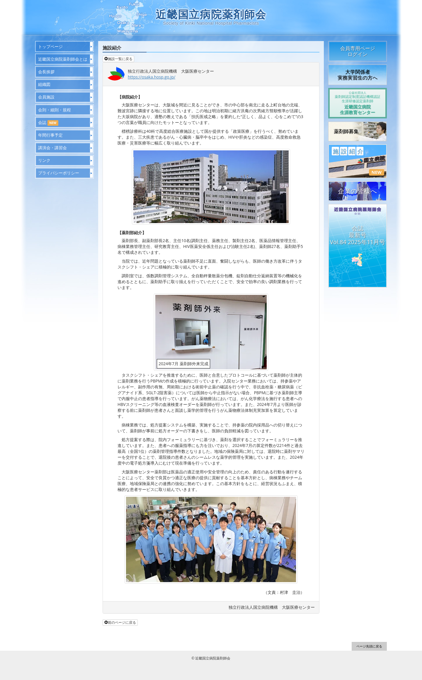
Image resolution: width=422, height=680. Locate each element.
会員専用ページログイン (357, 51)
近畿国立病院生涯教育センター (357, 103)
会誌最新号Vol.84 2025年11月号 (357, 235)
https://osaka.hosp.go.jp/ (151, 77)
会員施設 (46, 97)
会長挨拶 (46, 71)
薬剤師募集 (346, 131)
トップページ (50, 46)
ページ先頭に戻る (369, 646)
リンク (44, 160)
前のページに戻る (120, 622)
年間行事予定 (50, 135)
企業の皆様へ (357, 190)
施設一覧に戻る (118, 58)
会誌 (48, 123)
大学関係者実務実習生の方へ (357, 74)
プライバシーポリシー (58, 173)
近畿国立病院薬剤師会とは (62, 59)
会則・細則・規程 (54, 110)
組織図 (44, 84)
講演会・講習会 (52, 147)
